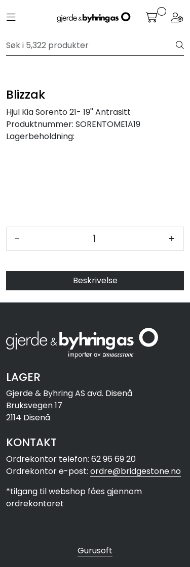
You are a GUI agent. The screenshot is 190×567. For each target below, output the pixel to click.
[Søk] (91, 45)
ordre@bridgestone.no (135, 471)
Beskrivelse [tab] (95, 280)
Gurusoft (95, 550)
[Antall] (94, 239)
